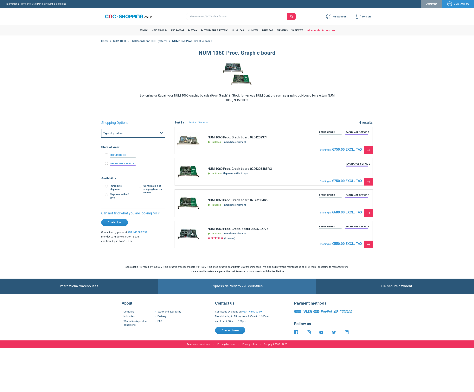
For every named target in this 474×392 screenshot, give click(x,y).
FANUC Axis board (125, 177)
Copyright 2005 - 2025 (275, 347)
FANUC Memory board (127, 169)
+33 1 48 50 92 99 (137, 235)
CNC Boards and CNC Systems (149, 44)
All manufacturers (318, 33)
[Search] (291, 19)
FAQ (159, 324)
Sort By (179, 125)
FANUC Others (123, 160)
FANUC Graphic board (127, 156)
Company (432, 7)
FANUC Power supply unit (129, 152)
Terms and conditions (198, 347)
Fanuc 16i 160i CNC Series (130, 186)
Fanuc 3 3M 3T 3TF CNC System (133, 199)
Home (105, 44)
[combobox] (236, 19)
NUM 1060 (119, 44)
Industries (129, 319)
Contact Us (461, 7)
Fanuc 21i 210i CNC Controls (131, 190)
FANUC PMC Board (125, 181)
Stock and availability (169, 314)
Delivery (161, 319)
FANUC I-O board (124, 173)
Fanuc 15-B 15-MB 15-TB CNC (132, 194)
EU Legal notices (226, 347)
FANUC (111, 145)
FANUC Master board (126, 164)
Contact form (230, 333)
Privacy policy (249, 347)
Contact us (115, 225)
